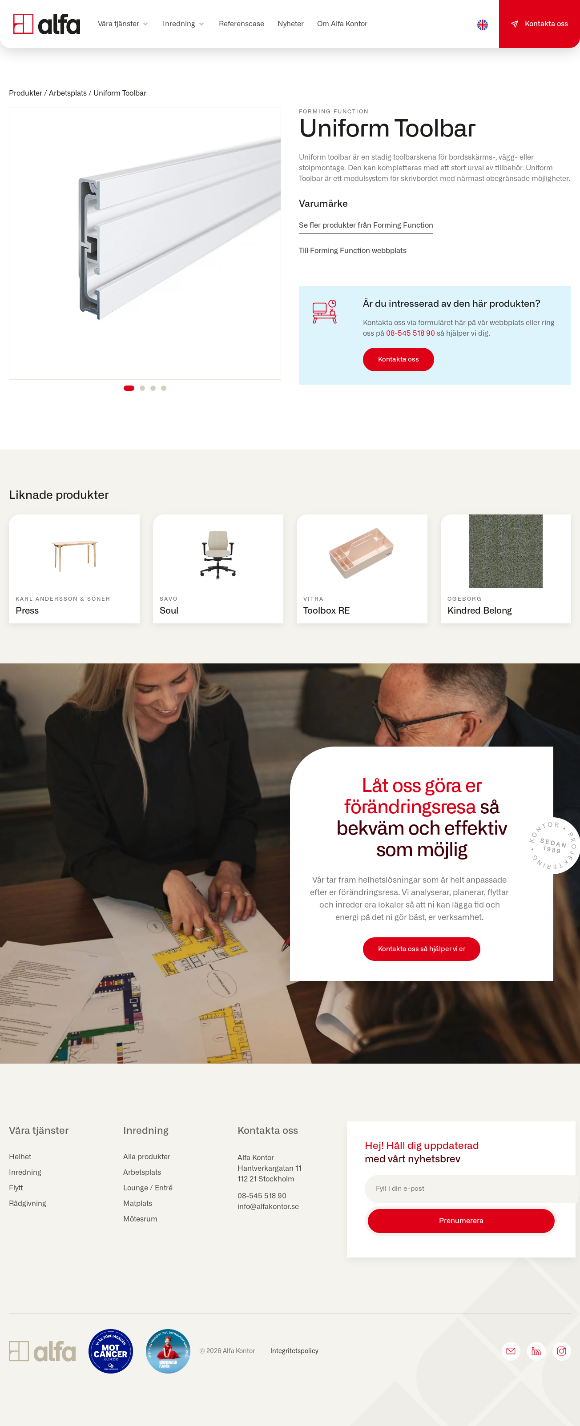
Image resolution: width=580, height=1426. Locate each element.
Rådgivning (27, 1203)
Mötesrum (140, 1219)
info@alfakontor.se (268, 1206)
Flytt (16, 1188)
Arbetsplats (68, 93)
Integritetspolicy (294, 1351)
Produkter (25, 93)
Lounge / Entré (148, 1188)
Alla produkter (146, 1157)
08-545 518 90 (410, 333)
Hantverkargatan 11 (270, 1168)
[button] (123, 24)
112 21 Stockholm (266, 1179)
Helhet (20, 1157)
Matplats (137, 1203)
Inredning (25, 1172)
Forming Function (334, 111)
